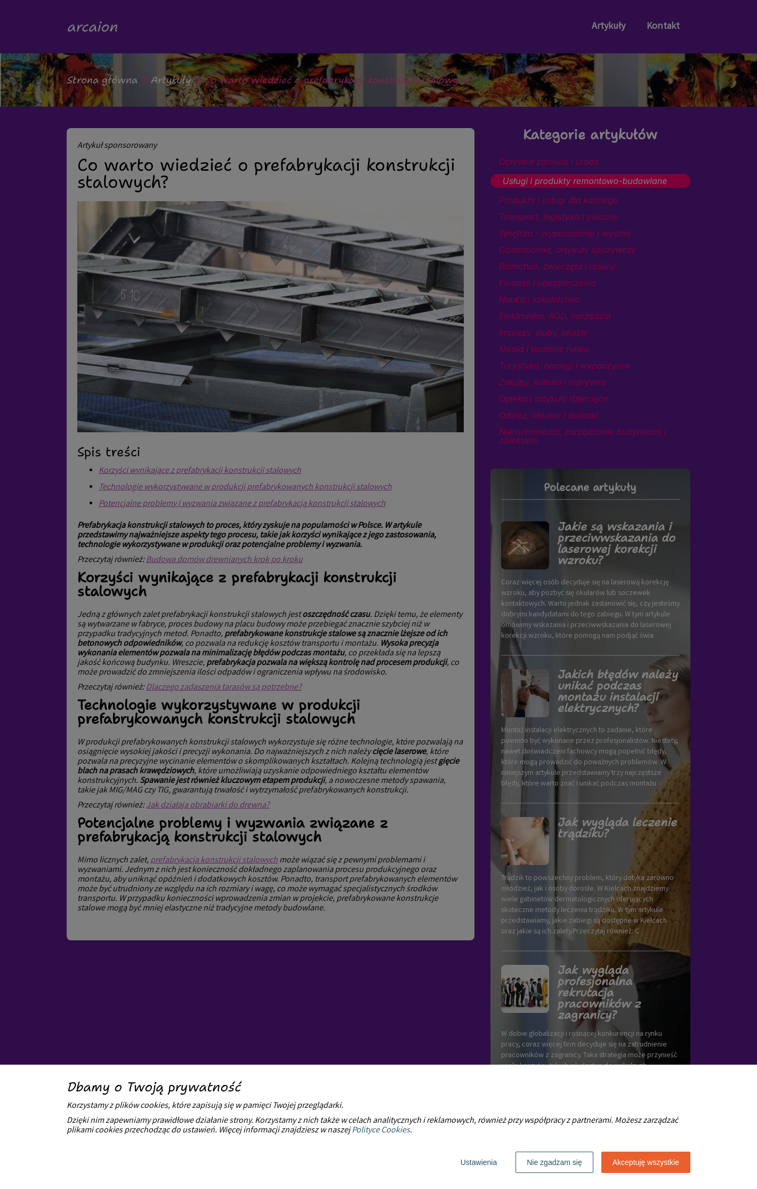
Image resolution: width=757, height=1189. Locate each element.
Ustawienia (479, 1162)
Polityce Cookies (381, 1130)
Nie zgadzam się (554, 1162)
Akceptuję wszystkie (646, 1162)
